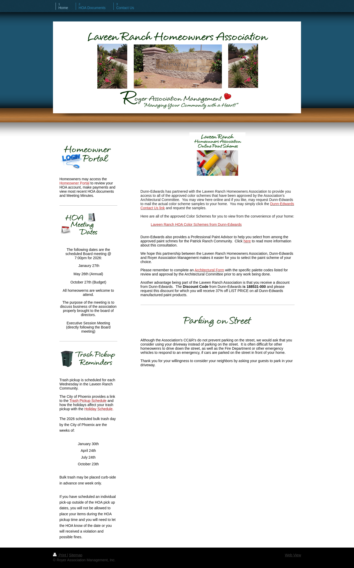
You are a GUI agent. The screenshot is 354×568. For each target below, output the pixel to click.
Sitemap (75, 555)
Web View (293, 555)
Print (60, 555)
